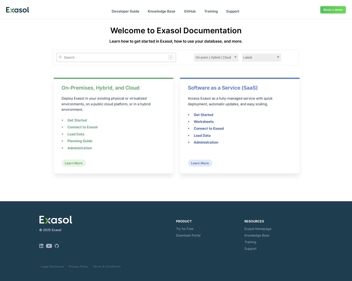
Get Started (77, 120)
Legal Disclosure (52, 266)
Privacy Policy (78, 266)
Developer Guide (125, 11)
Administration (79, 148)
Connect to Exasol (82, 127)
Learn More (74, 163)
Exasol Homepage (257, 229)
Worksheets (204, 121)
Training (211, 11)
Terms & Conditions (107, 266)
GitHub (190, 11)
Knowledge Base (161, 11)
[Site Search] (116, 57)
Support (232, 11)
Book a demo (333, 9)
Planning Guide (79, 141)
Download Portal (188, 235)
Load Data (75, 134)
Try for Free (184, 229)
